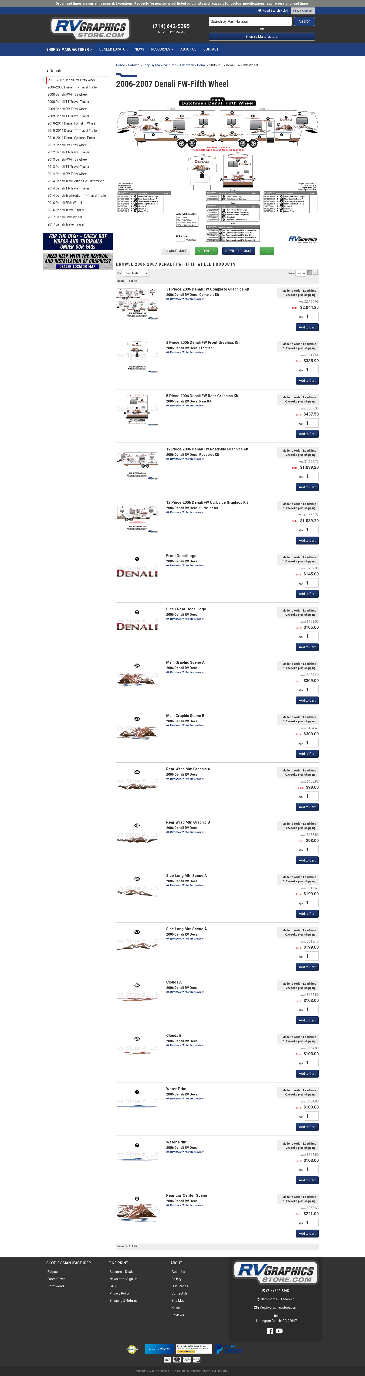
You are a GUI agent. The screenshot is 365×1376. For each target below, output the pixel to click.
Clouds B (174, 1035)
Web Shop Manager (218, 1370)
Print (267, 251)
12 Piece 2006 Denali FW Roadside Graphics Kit (207, 449)
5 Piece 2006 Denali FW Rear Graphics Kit (202, 396)
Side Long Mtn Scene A (186, 875)
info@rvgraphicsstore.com (277, 1307)
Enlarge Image (175, 251)
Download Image (238, 251)
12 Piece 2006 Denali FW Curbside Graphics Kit (207, 502)
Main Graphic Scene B (185, 715)
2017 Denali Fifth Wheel (64, 217)
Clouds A (174, 982)
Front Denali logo (181, 556)
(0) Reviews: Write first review (185, 299)
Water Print (176, 1089)
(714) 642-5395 (277, 1291)
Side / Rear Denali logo (186, 609)
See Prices (206, 251)
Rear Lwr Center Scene (186, 1195)
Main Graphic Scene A (185, 662)
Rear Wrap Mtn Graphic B (188, 822)
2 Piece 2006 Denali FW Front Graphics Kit (203, 342)
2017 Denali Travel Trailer (65, 224)
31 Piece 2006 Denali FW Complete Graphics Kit (207, 289)
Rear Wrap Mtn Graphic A (188, 769)
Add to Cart (307, 327)
